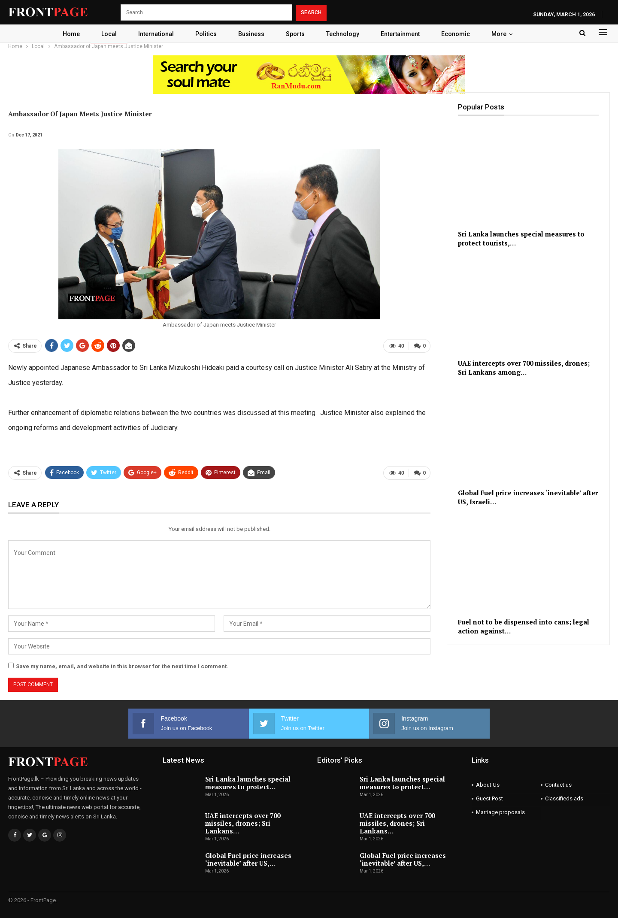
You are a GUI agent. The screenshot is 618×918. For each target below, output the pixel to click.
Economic (460, 33)
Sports (296, 33)
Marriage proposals (500, 812)
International (153, 33)
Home (65, 33)
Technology (344, 33)
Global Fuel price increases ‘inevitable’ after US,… (248, 859)
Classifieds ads (564, 798)
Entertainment (403, 33)
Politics (204, 33)
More (504, 33)
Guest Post (489, 798)
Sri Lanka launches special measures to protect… (248, 783)
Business (251, 33)
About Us (488, 785)
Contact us (558, 785)
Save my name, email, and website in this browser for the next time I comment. (122, 666)
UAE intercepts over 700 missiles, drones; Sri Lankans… (242, 823)
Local (104, 33)
